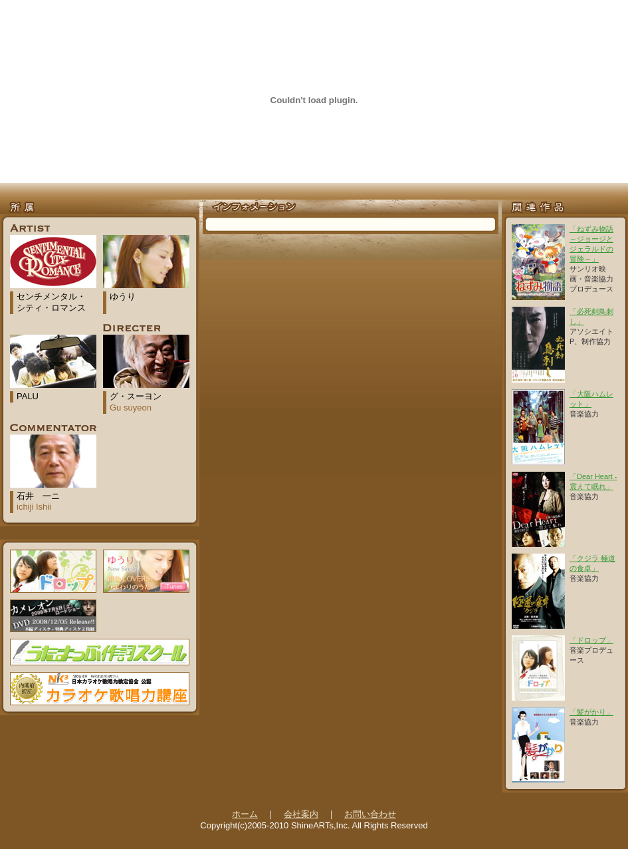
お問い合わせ (370, 814)
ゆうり (123, 296)
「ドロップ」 (591, 640)
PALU (28, 396)
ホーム (245, 814)
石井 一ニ (38, 501)
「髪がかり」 (591, 712)
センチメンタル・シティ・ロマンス (51, 302)
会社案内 (301, 814)
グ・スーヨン (135, 402)
